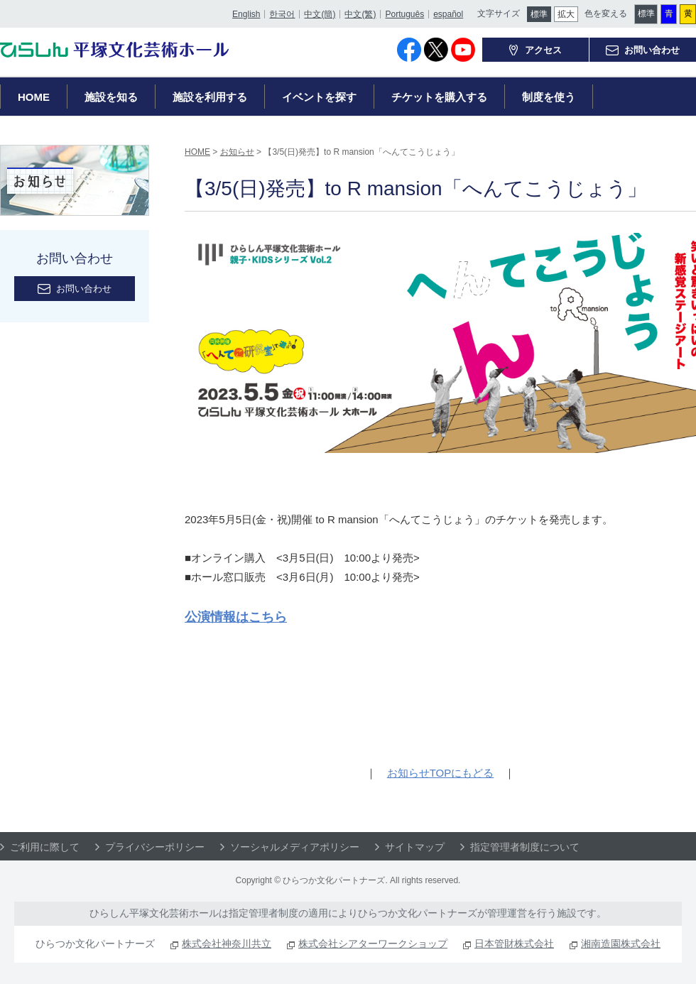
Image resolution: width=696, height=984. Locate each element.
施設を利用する (210, 97)
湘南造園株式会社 (620, 943)
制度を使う (548, 97)
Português (403, 12)
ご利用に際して (45, 847)
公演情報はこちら (236, 617)
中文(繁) (359, 12)
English (245, 12)
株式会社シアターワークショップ (372, 943)
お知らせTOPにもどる (440, 773)
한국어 (281, 12)
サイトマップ (415, 847)
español (447, 12)
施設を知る (111, 97)
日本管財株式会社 (514, 943)
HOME (34, 97)
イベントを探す (319, 97)
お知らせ (237, 152)
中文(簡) (319, 12)
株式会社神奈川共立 (226, 943)
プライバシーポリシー (155, 847)
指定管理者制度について (525, 847)
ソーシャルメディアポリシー (294, 847)
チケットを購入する (439, 97)
